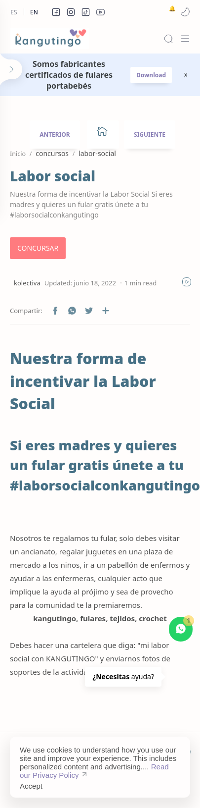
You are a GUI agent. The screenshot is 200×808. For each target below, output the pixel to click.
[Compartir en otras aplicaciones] (106, 310)
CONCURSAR (37, 248)
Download (151, 75)
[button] (55, 11)
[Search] (168, 38)
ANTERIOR (55, 134)
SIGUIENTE (149, 134)
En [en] (34, 12)
